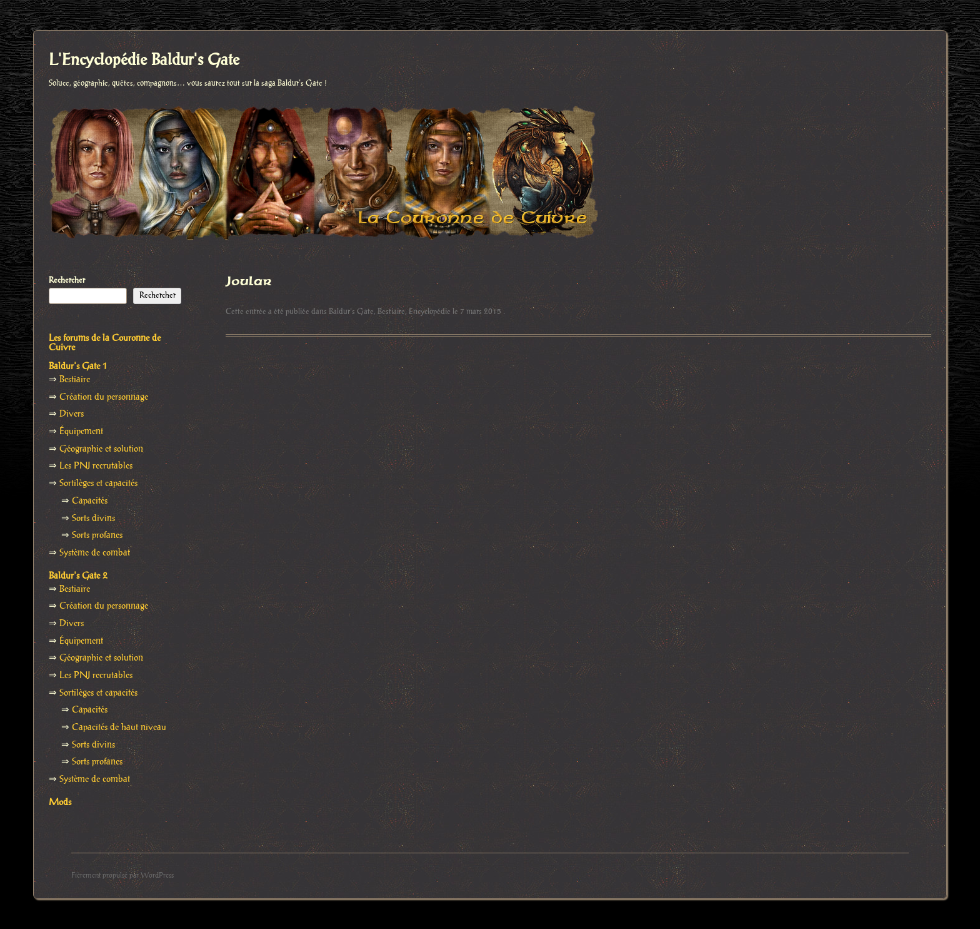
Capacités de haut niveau (119, 727)
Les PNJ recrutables (95, 466)
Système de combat (94, 553)
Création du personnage (103, 397)
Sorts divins (93, 518)
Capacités (90, 501)
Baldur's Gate (351, 311)
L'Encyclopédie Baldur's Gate (144, 60)
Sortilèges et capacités (98, 483)
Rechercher (67, 280)
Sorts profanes (97, 535)
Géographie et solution (101, 449)
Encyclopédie (430, 311)
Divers (71, 414)
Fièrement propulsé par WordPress (122, 875)
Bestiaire (391, 311)
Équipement (81, 431)
